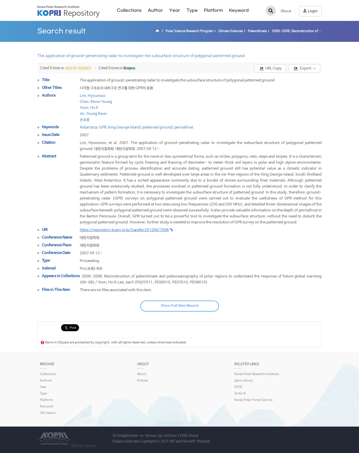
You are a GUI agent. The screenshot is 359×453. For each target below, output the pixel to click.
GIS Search (48, 413)
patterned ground (157, 127)
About (286, 11)
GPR (102, 127)
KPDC (238, 387)
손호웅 (85, 120)
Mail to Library (83, 446)
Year (174, 10)
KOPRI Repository (68, 11)
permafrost (183, 127)
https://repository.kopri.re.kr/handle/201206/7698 (124, 230)
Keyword (239, 10)
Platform (213, 10)
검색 (271, 11)
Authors (46, 381)
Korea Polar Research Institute (256, 374)
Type (192, 10)
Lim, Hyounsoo (92, 96)
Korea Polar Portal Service (253, 400)
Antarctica (88, 127)
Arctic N (240, 393)
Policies (142, 381)
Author (155, 10)
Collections (129, 10)
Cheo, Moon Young (96, 102)
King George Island (124, 127)
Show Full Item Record (179, 306)
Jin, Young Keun (93, 114)
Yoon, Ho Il (89, 108)
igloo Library (243, 381)
